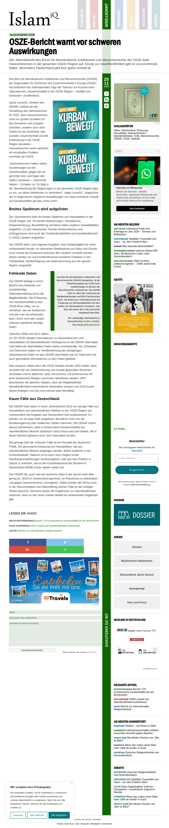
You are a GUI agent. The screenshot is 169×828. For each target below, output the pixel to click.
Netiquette (91, 645)
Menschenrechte (150, 136)
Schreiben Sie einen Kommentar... (55, 626)
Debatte (156, 14)
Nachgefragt (137, 588)
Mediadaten (95, 824)
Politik (94, 14)
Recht (131, 14)
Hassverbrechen (137, 133)
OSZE (126, 138)
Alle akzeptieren (59, 815)
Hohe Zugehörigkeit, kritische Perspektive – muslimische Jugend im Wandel (134, 789)
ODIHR (118, 138)
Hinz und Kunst (137, 602)
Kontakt (60, 824)
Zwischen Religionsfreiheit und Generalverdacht (135, 773)
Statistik (135, 138)
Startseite (82, 14)
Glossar (137, 547)
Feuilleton (143, 14)
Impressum (69, 824)
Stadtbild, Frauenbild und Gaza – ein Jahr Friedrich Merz (136, 780)
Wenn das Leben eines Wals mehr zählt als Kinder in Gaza (136, 798)
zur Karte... (120, 428)
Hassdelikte (120, 133)
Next (153, 648)
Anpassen (18, 815)
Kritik (136, 136)
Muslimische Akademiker (137, 560)
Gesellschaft (106, 14)
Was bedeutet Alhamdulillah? (134, 246)
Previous (118, 648)
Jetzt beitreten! (137, 208)
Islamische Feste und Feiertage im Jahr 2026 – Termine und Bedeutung (134, 231)
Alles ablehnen (37, 815)
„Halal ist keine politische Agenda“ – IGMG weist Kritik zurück (135, 264)
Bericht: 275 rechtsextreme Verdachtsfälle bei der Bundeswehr (54, 520)
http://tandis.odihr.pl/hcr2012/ (86, 324)
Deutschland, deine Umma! (137, 574)
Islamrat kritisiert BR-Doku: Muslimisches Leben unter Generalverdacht (136, 253)
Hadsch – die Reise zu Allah (135, 725)
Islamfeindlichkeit (123, 136)
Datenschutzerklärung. (140, 484)
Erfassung (142, 130)
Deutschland (128, 130)
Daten (117, 130)
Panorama (119, 14)
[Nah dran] (72, 783)
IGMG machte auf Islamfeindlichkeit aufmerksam (44, 525)
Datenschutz (107, 824)
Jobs (77, 824)
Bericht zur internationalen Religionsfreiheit (35, 530)
